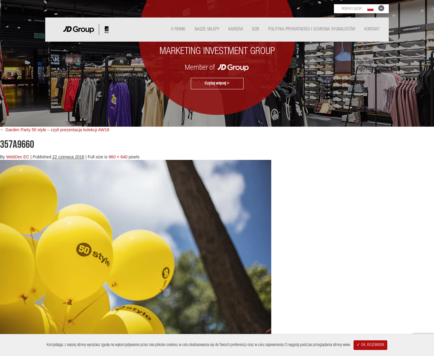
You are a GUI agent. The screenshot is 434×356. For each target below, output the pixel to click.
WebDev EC (17, 156)
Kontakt (372, 29)
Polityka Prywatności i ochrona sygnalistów (311, 29)
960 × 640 (117, 156)
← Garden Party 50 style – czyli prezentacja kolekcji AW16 (54, 129)
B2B (255, 29)
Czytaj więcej (217, 83)
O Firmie (178, 29)
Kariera (235, 29)
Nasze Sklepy (207, 29)
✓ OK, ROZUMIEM (370, 345)
